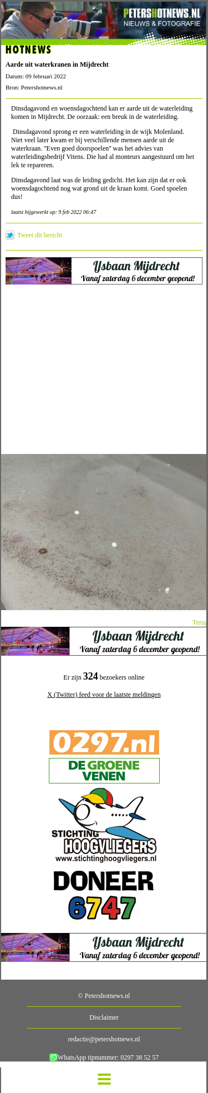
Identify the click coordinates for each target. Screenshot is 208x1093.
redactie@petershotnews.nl (104, 1039)
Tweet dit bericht (39, 235)
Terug (200, 622)
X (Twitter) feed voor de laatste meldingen (103, 694)
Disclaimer (104, 1017)
